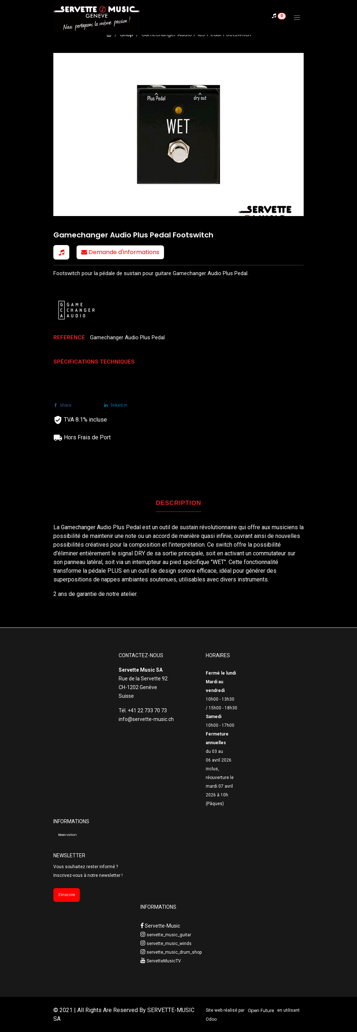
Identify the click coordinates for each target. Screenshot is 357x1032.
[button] (61, 252)
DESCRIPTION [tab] (178, 503)
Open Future (261, 1010)
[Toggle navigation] (297, 17)
